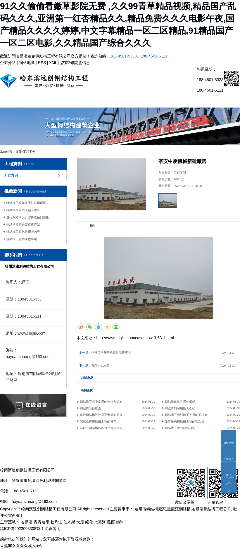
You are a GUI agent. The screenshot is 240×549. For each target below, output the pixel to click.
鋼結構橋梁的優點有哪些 (23, 210)
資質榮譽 (135, 101)
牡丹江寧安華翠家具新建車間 (111, 352)
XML (53, 63)
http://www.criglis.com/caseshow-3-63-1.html (135, 338)
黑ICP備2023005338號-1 (22, 528)
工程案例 (29, 151)
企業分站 (8, 63)
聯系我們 (225, 101)
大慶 (80, 522)
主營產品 (75, 101)
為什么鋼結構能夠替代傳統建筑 (101, 428)
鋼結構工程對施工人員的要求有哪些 (189, 415)
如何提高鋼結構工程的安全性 (184, 421)
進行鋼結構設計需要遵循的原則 (27, 217)
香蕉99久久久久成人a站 (21, 546)
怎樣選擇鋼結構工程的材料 (98, 421)
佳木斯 (69, 522)
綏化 (89, 522)
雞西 (111, 522)
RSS (42, 63)
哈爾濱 (27, 522)
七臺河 (100, 522)
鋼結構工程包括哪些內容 (23, 231)
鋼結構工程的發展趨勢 (180, 428)
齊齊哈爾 (42, 522)
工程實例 (105, 101)
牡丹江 (56, 522)
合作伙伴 (165, 101)
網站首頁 (15, 101)
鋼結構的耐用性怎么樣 (180, 408)
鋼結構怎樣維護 (90, 408)
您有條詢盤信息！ (77, 63)
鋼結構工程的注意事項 (21, 239)
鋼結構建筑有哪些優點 (180, 401)
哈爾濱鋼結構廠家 (150, 509)
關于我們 (45, 101)
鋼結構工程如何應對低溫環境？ (27, 203)
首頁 (18, 151)
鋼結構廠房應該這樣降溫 (23, 224)
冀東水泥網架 (100, 365)
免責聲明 (52, 528)
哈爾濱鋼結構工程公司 (211, 509)
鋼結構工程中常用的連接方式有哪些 (104, 401)
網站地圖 (27, 63)
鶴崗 (120, 522)
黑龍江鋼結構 (179, 509)
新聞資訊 (195, 101)
